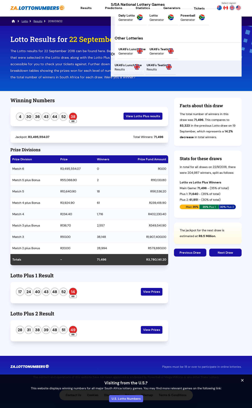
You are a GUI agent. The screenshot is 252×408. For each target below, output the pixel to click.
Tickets (199, 8)
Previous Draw (190, 253)
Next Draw (225, 253)
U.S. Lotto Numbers (126, 399)
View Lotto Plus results (143, 116)
